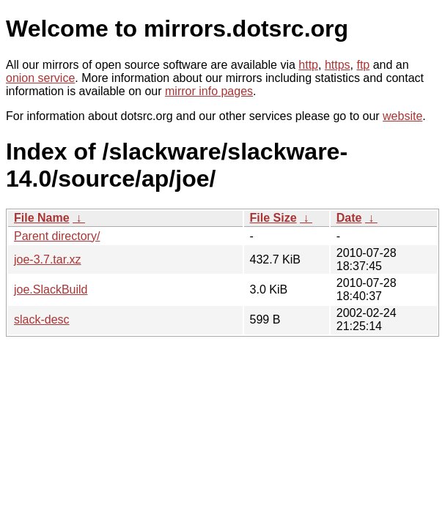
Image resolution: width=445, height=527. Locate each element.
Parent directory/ (57, 236)
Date (349, 218)
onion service (40, 78)
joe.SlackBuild (51, 289)
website (402, 116)
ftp (362, 65)
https (337, 65)
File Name (42, 218)
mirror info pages (209, 91)
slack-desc (42, 319)
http (308, 65)
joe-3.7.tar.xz (47, 259)
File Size (273, 218)
